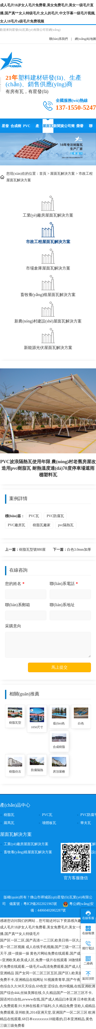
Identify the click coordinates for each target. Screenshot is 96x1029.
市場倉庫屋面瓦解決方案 (48, 258)
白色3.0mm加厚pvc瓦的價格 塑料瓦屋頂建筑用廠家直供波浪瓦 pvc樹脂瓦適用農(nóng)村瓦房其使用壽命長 (71, 550)
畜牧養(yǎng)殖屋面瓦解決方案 (48, 285)
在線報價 (88, 930)
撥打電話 (88, 945)
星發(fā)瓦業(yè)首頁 (5, 128)
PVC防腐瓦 (26, 128)
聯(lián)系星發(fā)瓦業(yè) (90, 128)
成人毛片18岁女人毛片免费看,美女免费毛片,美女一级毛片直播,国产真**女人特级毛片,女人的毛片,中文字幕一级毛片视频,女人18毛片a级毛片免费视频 (47, 13)
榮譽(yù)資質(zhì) (80, 128)
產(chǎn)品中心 (37, 128)
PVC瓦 (34, 516)
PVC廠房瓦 (16, 525)
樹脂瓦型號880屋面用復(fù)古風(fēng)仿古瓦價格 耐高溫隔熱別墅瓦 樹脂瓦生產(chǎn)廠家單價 (25, 550)
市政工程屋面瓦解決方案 (48, 232)
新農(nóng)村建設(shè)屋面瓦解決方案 (48, 311)
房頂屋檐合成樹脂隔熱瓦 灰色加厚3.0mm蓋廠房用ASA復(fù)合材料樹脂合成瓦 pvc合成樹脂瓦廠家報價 (59, 772)
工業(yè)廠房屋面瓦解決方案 (48, 205)
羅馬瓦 (9, 823)
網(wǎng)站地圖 (85, 39)
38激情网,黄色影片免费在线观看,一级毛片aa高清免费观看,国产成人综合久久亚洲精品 (47, 966)
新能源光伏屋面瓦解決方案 (48, 338)
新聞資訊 (58, 128)
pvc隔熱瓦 (66, 525)
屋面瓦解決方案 (48, 128)
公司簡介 (69, 128)
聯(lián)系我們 (58, 39)
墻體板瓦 (49, 823)
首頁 (42, 173)
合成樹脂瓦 (16, 128)
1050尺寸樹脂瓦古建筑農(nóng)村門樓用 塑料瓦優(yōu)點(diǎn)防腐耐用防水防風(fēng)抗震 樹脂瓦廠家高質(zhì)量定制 (37, 727)
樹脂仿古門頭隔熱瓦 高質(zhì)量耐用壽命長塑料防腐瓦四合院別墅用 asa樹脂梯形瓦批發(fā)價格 (15, 772)
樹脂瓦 (9, 815)
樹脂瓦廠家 (41, 525)
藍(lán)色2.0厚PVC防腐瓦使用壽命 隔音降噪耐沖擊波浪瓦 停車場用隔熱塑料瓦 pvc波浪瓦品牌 (59, 724)
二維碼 (88, 960)
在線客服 (88, 915)
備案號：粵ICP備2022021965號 (33, 904)
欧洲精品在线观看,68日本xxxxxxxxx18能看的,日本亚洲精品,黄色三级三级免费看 (47, 1019)
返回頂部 (88, 975)
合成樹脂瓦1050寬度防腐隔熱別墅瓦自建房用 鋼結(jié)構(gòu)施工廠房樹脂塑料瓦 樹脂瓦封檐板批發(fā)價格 (59, 747)
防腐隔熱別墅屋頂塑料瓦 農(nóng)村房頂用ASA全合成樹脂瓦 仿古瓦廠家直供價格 (37, 770)
